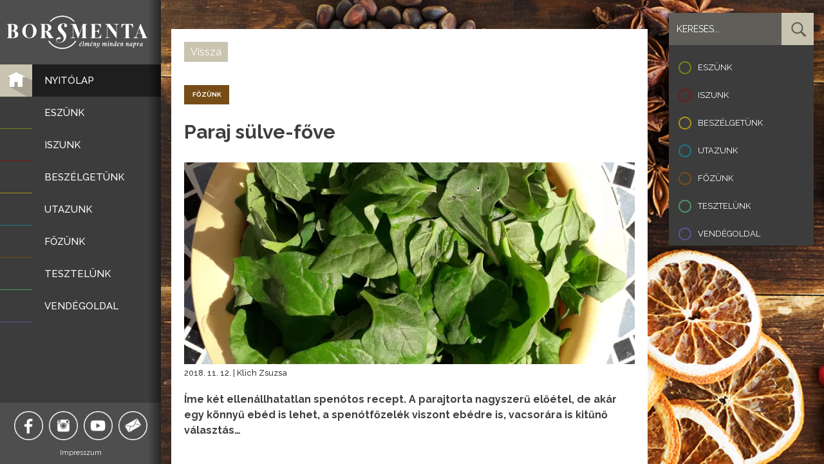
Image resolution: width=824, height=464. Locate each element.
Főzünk (715, 178)
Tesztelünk (724, 206)
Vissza (206, 52)
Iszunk (713, 95)
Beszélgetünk (730, 123)
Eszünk (715, 67)
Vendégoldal (729, 233)
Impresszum (81, 453)
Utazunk (718, 150)
